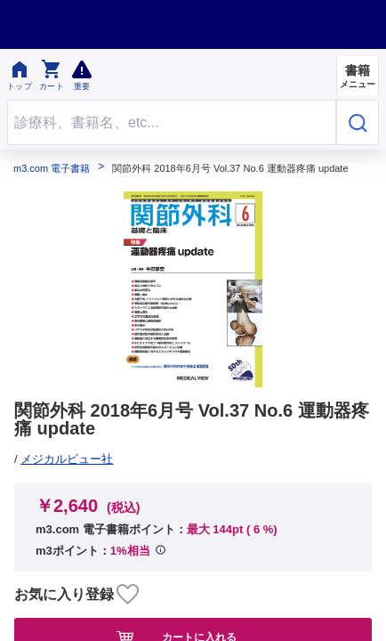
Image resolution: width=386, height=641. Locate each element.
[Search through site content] (171, 122)
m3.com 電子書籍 (51, 169)
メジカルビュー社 (66, 459)
